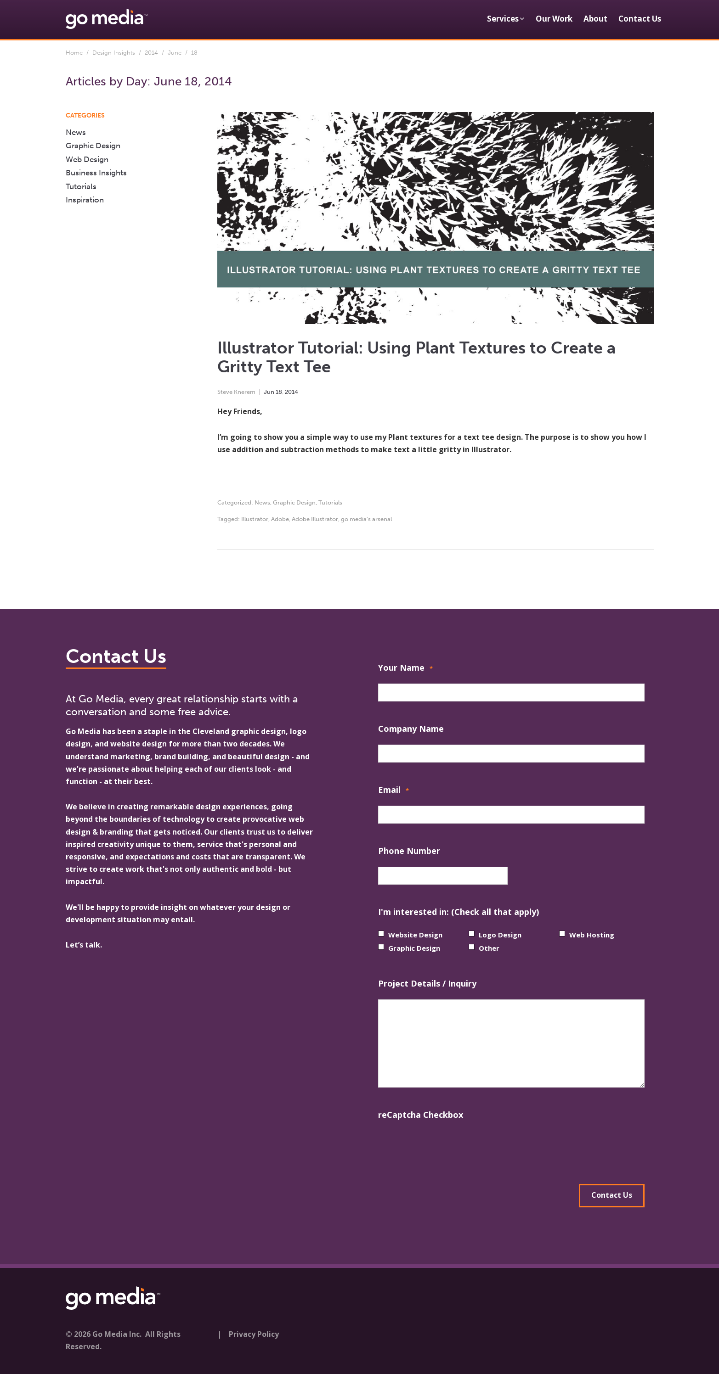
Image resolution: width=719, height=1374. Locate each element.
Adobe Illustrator (315, 519)
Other (489, 948)
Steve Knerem (236, 391)
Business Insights (96, 172)
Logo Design (500, 935)
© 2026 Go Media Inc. (104, 1332)
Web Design (87, 159)
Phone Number (409, 850)
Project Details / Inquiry (427, 983)
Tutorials (330, 502)
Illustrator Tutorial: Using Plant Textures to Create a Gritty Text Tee (416, 357)
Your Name (405, 669)
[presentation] (448, 1148)
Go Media (83, 731)
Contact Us (639, 18)
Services (503, 18)
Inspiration (85, 199)
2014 (151, 52)
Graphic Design (294, 502)
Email (393, 791)
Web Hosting (591, 935)
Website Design (415, 935)
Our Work (554, 18)
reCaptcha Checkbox (420, 1114)
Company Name (411, 728)
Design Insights (113, 52)
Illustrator (254, 519)
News (262, 502)
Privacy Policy (254, 1332)
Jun (269, 391)
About (595, 18)
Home (74, 52)
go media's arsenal (366, 519)
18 (279, 391)
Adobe (280, 519)
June (174, 52)
